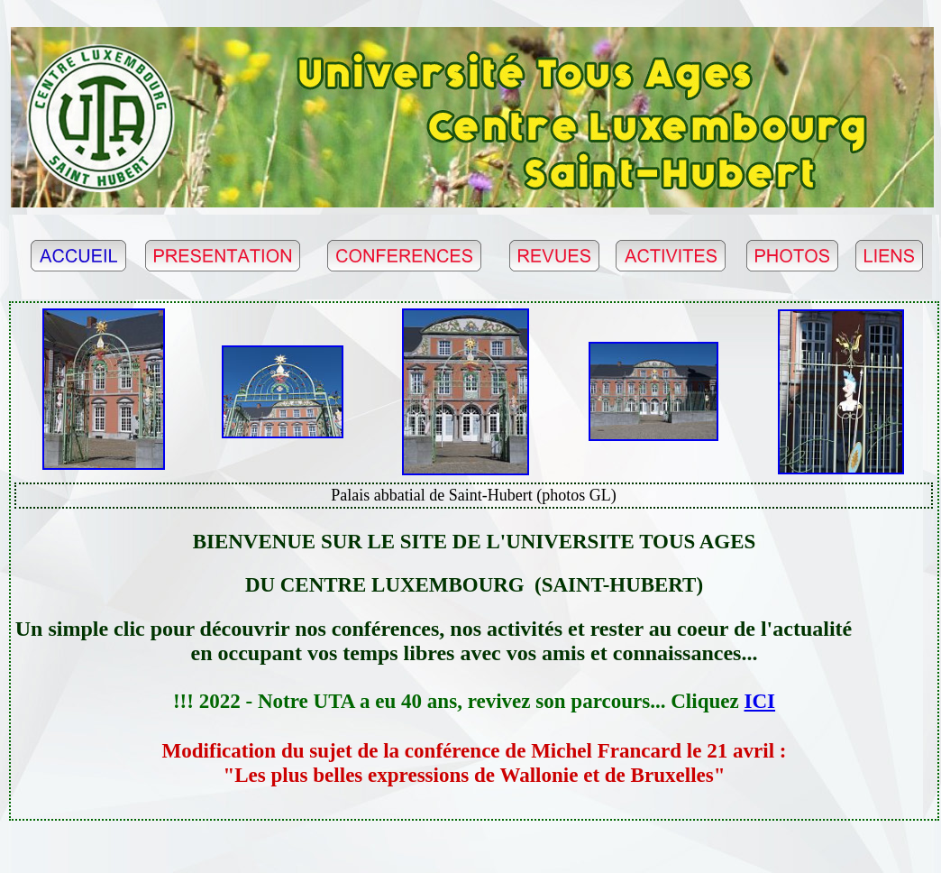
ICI (760, 700)
